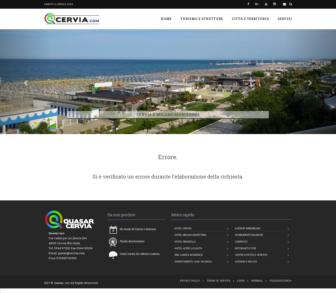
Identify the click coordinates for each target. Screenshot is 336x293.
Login (240, 280)
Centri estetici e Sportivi (251, 254)
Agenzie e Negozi (246, 261)
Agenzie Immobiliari (247, 228)
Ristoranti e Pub (245, 248)
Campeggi (241, 241)
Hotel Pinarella (185, 241)
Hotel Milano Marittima (190, 234)
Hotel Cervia (183, 228)
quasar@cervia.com (71, 253)
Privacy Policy (190, 280)
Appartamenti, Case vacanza (193, 261)
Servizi (285, 19)
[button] (25, 81)
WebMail (257, 280)
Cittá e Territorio (250, 19)
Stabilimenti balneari (249, 234)
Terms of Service (218, 280)
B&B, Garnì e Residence (189, 254)
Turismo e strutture (201, 19)
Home (166, 19)
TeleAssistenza (281, 280)
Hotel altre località (188, 248)
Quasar (59, 283)
